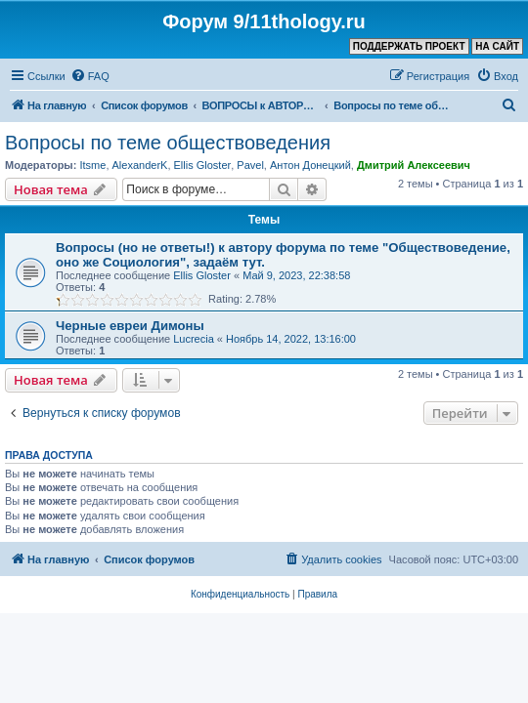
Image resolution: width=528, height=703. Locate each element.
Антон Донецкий (310, 165)
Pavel (250, 165)
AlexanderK (140, 165)
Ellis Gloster (203, 165)
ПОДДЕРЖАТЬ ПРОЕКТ (409, 46)
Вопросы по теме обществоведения (167, 142)
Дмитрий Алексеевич (413, 165)
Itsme (92, 165)
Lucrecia (193, 339)
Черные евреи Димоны (130, 325)
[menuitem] (90, 76)
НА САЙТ (497, 46)
